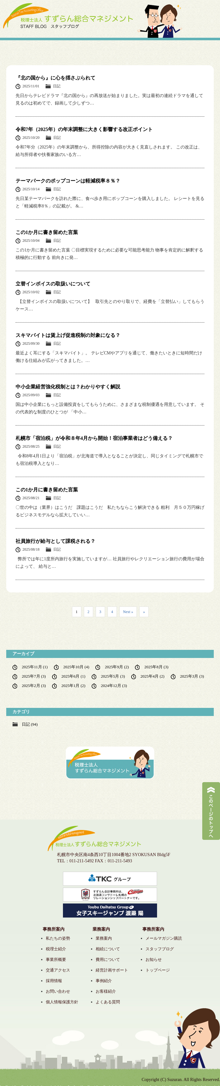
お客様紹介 (106, 991)
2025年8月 (156, 667)
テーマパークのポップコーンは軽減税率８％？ (68, 180)
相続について (108, 949)
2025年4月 (153, 676)
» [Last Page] (144, 612)
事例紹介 (104, 980)
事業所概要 (56, 959)
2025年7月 (34, 676)
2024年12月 (114, 685)
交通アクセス (58, 970)
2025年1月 (73, 685)
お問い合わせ (58, 991)
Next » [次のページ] (128, 612)
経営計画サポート (112, 970)
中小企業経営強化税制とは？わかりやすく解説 (68, 386)
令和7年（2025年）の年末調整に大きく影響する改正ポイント (84, 129)
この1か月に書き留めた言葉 (47, 232)
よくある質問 (108, 1002)
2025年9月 (117, 667)
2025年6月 (73, 676)
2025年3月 (192, 676)
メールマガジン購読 (164, 938)
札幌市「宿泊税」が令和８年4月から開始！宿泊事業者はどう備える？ (94, 438)
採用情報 (54, 980)
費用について (108, 959)
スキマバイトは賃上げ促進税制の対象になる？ (68, 335)
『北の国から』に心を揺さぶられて (55, 77)
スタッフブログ (160, 949)
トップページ (158, 970)
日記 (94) (30, 724)
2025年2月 (34, 685)
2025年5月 (113, 676)
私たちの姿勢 (58, 938)
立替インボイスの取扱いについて (53, 283)
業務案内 (104, 938)
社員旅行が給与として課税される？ (55, 541)
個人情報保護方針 (62, 1002)
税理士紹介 (56, 949)
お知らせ (154, 959)
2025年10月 (76, 667)
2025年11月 (35, 667)
